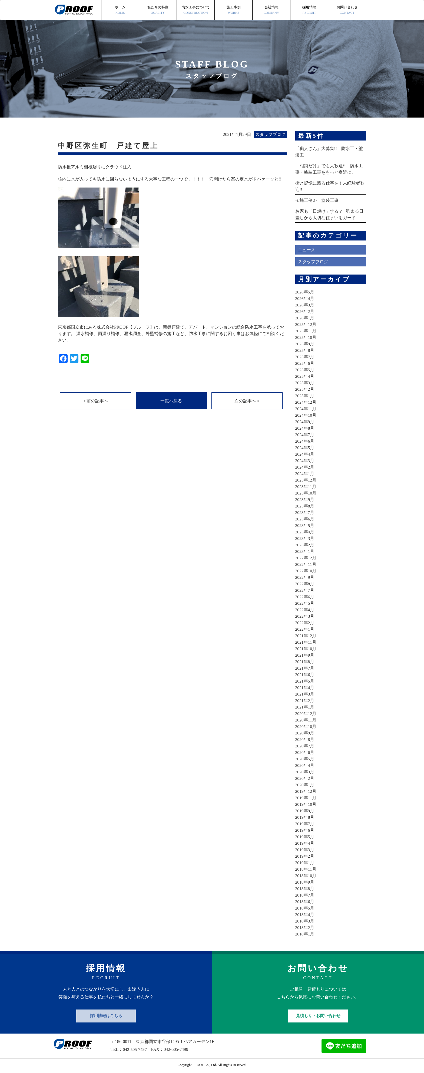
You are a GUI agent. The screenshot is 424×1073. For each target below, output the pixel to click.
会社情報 (271, 10)
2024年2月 (305, 467)
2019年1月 (305, 862)
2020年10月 (306, 726)
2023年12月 (306, 480)
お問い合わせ (347, 10)
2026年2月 (305, 311)
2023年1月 (305, 551)
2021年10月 (306, 648)
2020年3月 (305, 772)
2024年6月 (305, 441)
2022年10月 (306, 571)
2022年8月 (305, 583)
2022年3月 (305, 616)
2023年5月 (305, 525)
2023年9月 (305, 499)
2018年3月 (305, 921)
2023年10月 (306, 493)
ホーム (120, 10)
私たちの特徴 (158, 10)
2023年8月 (305, 506)
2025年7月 (305, 357)
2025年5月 (305, 369)
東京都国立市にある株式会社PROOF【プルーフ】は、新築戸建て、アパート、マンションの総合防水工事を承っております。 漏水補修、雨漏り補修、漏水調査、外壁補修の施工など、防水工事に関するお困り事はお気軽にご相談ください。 (171, 333)
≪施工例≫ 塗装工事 (317, 200)
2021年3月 (305, 694)
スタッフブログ (313, 261)
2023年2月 (305, 545)
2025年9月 (305, 344)
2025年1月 (305, 395)
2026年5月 (305, 292)
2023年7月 (305, 512)
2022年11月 (306, 564)
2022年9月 (305, 577)
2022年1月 (305, 629)
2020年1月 (305, 785)
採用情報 (309, 10)
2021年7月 (305, 668)
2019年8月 (305, 817)
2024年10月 (306, 415)
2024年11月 (306, 408)
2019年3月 (305, 849)
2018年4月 (305, 914)
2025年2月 (305, 389)
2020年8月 (305, 739)
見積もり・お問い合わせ (318, 1016)
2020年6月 (305, 752)
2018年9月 (305, 882)
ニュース (306, 250)
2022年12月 (306, 558)
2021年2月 (305, 700)
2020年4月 (305, 765)
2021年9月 (305, 655)
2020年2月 (305, 778)
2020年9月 (305, 733)
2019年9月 (305, 810)
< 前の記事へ (95, 401)
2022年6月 (305, 596)
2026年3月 (305, 305)
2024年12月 (306, 402)
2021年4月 (305, 687)
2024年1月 (305, 473)
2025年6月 (305, 363)
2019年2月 (305, 856)
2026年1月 (305, 318)
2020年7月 (305, 746)
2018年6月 (305, 901)
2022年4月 (305, 609)
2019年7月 (305, 823)
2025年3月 (305, 382)
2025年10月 (306, 337)
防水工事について (195, 10)
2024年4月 (305, 454)
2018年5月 (305, 908)
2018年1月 (305, 934)
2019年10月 (306, 804)
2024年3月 (305, 460)
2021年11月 (306, 642)
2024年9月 (305, 421)
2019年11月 (306, 797)
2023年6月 (305, 519)
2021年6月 (305, 674)
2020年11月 (306, 720)
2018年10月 (306, 875)
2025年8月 (305, 350)
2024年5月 (305, 447)
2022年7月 (305, 590)
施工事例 (233, 10)
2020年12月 (306, 713)
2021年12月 (306, 635)
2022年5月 (305, 603)
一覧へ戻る (171, 401)
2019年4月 (305, 843)
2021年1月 (305, 707)
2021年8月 (305, 661)
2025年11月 (306, 331)
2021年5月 (305, 681)
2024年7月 (305, 434)
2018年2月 (305, 927)
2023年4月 (305, 532)
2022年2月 (305, 622)
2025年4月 (305, 376)
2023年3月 (305, 538)
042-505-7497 (135, 1049)
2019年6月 (305, 830)
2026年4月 (305, 298)
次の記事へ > (247, 401)
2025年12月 (306, 324)
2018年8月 (305, 888)
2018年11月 (306, 869)
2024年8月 (305, 428)
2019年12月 (306, 791)
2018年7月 (305, 895)
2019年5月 (305, 836)
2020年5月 (305, 759)
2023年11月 (306, 486)
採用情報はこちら (106, 1016)
